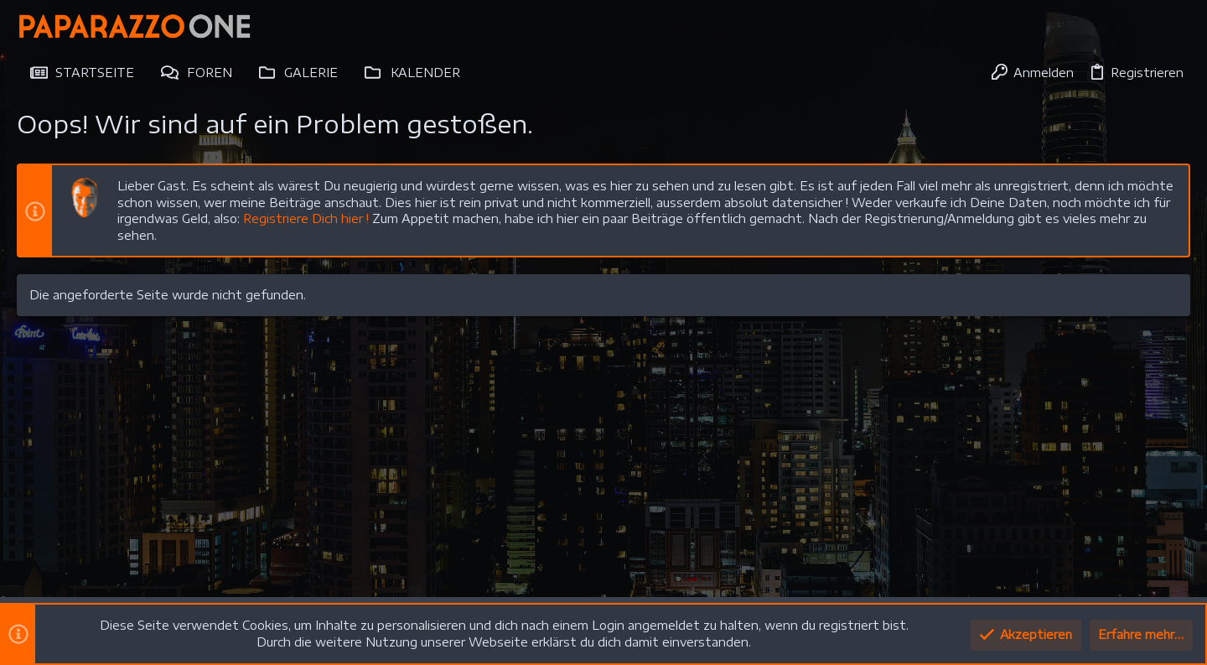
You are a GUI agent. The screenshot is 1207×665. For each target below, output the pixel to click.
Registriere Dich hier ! (306, 218)
